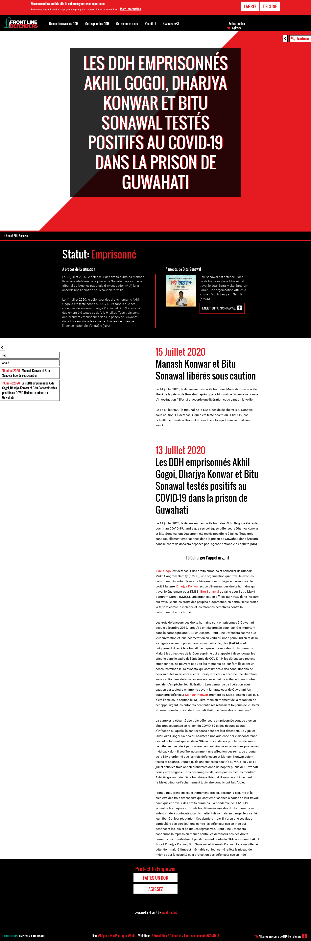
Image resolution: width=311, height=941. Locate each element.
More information (130, 9)
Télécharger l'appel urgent (207, 558)
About (5, 363)
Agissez (236, 28)
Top (4, 355)
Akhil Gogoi (164, 571)
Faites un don (237, 24)
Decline (270, 6)
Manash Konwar (196, 695)
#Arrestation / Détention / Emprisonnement (178, 935)
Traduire (303, 38)
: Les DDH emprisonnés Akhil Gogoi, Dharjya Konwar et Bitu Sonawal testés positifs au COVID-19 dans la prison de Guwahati (29, 390)
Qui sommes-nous (127, 23)
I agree (250, 6)
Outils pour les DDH (97, 23)
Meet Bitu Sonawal (219, 309)
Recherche (171, 23)
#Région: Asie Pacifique (112, 935)
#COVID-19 (212, 935)
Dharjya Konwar (187, 587)
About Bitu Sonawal (17, 236)
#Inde (131, 935)
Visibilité (150, 23)
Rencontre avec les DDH (63, 23)
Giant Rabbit (169, 912)
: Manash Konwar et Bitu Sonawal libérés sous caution (26, 373)
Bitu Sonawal (209, 592)
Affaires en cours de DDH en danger (277, 936)
